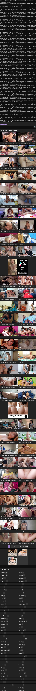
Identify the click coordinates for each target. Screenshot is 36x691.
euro (3, 636)
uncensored (23, 676)
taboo (21, 662)
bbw (3, 596)
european (4, 639)
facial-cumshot (5, 650)
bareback (4, 590)
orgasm (22, 613)
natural (21, 593)
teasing (21, 668)
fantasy (4, 656)
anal (3, 578)
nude (21, 601)
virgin (21, 688)
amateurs (4, 575)
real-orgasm (23, 639)
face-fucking (5, 645)
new (21, 598)
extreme (3, 642)
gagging (4, 659)
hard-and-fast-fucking (7, 685)
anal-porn (4, 581)
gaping (3, 665)
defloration (4, 621)
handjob (4, 679)
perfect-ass (22, 630)
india (3, 688)
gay (3, 668)
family (3, 653)
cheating (4, 607)
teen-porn (22, 673)
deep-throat (5, 616)
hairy (3, 673)
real (21, 633)
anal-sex (4, 584)
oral (21, 610)
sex (21, 647)
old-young (22, 607)
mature (21, 584)
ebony (3, 630)
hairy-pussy (4, 676)
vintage (21, 685)
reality (21, 642)
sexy (21, 650)
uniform (21, 679)
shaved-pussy (23, 656)
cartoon (3, 601)
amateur (4, 572)
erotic (3, 633)
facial (3, 647)
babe (3, 587)
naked (21, 590)
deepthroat (4, 619)
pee (21, 627)
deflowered (4, 624)
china (3, 613)
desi (3, 627)
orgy (21, 616)
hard (3, 682)
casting (3, 604)
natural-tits (22, 596)
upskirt (21, 682)
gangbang (4, 662)
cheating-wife (5, 610)
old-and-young (23, 604)
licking (21, 572)
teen (21, 670)
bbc (3, 593)
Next (26, 546)
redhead (22, 645)
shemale (22, 659)
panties (21, 619)
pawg (21, 624)
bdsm (3, 598)
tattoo (21, 665)
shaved (21, 653)
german (4, 670)
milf (21, 587)
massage (22, 575)
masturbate (22, 578)
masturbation (23, 581)
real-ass (22, 636)
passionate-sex (23, 621)
